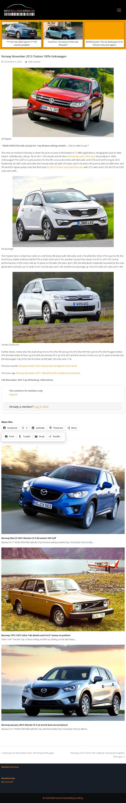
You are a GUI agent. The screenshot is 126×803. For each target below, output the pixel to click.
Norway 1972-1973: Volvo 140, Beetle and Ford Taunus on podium (35, 635)
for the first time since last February (65, 167)
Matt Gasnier (34, 61)
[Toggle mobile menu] (119, 9)
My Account (7, 781)
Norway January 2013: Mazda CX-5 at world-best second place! (34, 724)
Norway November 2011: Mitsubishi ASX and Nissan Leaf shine (48, 372)
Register (13, 394)
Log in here (41, 407)
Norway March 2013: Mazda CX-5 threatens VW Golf (28, 538)
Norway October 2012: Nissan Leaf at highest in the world (48, 365)
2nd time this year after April (80, 156)
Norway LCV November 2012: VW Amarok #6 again (27, 752)
